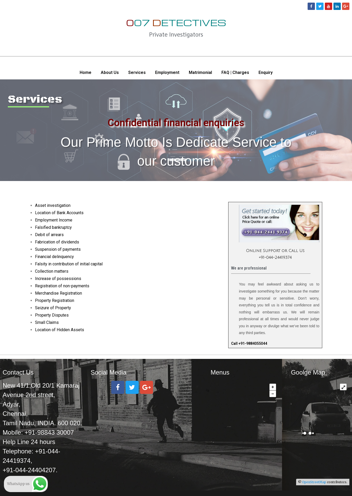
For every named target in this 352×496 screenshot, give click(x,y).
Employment (167, 72)
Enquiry (266, 72)
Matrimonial (200, 72)
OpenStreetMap (314, 482)
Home (85, 72)
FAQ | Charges (235, 72)
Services (137, 72)
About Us (110, 72)
